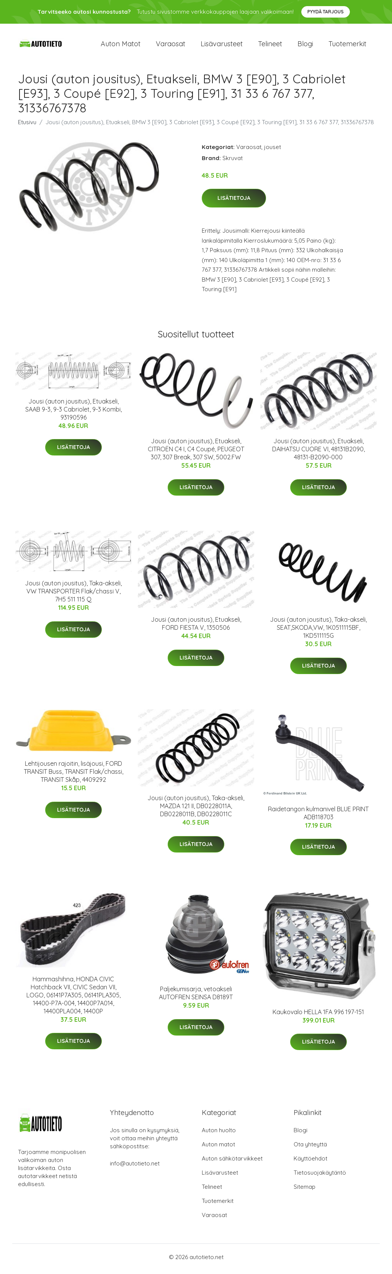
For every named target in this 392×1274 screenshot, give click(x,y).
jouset (272, 150)
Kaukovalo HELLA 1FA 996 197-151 (318, 1016)
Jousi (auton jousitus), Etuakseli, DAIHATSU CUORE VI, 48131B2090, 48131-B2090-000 (318, 453)
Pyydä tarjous (325, 12)
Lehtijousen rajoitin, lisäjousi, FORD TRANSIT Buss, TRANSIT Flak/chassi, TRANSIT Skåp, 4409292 (73, 776)
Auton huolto (219, 1134)
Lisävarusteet (222, 45)
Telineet (270, 45)
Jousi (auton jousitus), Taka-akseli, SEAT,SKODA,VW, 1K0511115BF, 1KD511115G (318, 631)
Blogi (305, 45)
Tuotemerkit (347, 45)
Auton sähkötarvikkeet (232, 1162)
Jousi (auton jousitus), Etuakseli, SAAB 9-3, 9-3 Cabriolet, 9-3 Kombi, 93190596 (73, 413)
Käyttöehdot (310, 1162)
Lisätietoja (233, 202)
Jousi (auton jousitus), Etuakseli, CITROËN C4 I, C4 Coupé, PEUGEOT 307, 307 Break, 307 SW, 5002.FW (196, 453)
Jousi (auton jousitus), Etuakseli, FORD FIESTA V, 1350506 (196, 627)
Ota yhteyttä (310, 1148)
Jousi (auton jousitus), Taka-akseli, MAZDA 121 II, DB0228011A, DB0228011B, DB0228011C (195, 810)
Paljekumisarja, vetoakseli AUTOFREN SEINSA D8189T (196, 997)
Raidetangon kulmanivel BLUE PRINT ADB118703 (318, 817)
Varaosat (170, 45)
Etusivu (27, 126)
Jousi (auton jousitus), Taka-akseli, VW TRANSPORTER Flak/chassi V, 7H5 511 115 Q (73, 595)
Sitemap (304, 1190)
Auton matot (120, 45)
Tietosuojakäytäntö (320, 1176)
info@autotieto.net (135, 1167)
